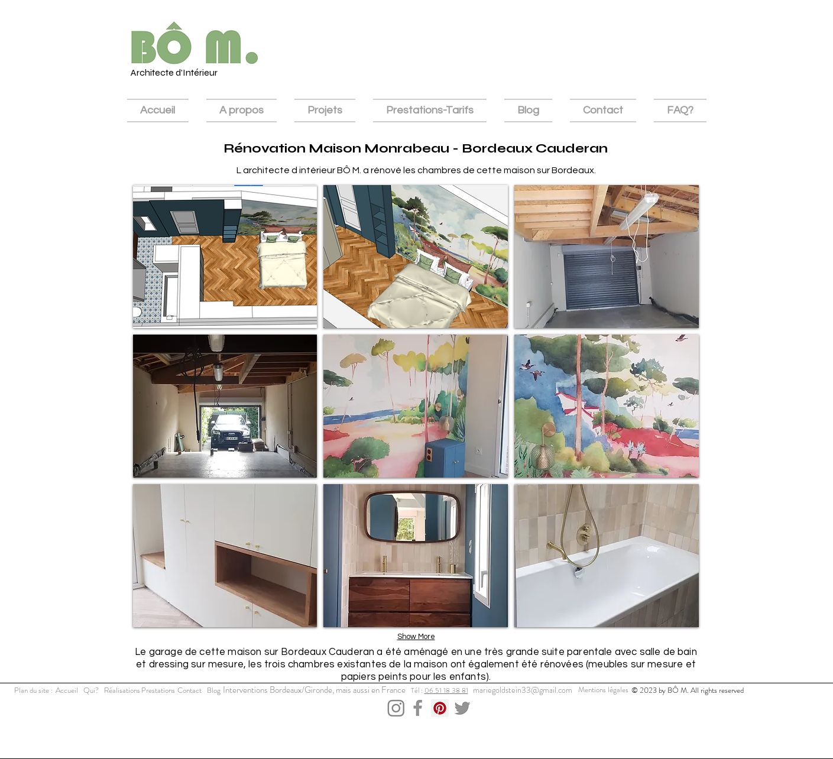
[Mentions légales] (603, 690)
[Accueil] (66, 690)
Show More (416, 636)
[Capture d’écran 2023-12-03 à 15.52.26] (418, 708)
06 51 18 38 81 (446, 690)
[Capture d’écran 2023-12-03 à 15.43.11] (396, 708)
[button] (225, 256)
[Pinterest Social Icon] (440, 708)
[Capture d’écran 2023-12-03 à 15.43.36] (462, 708)
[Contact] (189, 690)
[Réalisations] (122, 690)
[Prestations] (158, 690)
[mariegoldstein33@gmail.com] (523, 690)
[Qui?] (91, 690)
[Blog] (214, 690)
